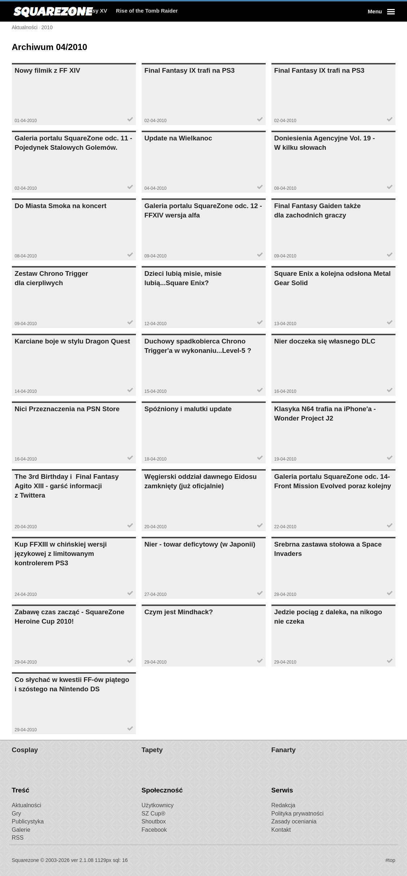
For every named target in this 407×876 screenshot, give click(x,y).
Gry (16, 813)
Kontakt (281, 830)
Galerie (21, 830)
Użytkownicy (158, 805)
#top (390, 860)
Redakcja (283, 805)
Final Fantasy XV (129, 11)
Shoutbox (154, 821)
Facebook (154, 830)
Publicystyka (28, 821)
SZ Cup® (153, 813)
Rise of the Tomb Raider (190, 11)
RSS (18, 838)
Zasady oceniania (294, 821)
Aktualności (26, 805)
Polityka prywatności (297, 813)
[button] (380, 11)
